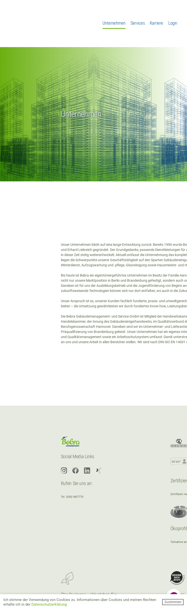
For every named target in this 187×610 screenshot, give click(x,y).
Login (172, 23)
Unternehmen (114, 23)
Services (138, 23)
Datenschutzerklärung (49, 604)
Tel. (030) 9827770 (72, 496)
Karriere (156, 23)
